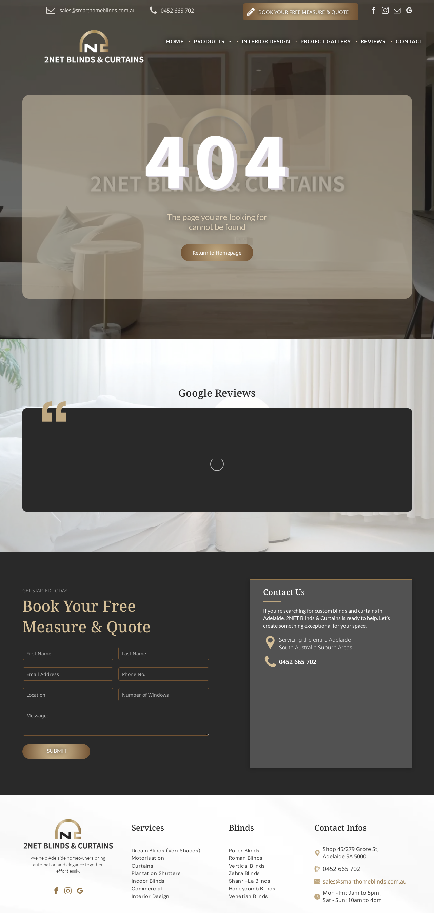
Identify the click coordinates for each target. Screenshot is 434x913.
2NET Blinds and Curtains (107, 904)
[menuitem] (176, 41)
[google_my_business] (409, 11)
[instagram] (385, 11)
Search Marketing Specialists (383, 905)
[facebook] (373, 11)
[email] (397, 11)
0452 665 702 (297, 591)
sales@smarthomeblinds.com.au (365, 810)
